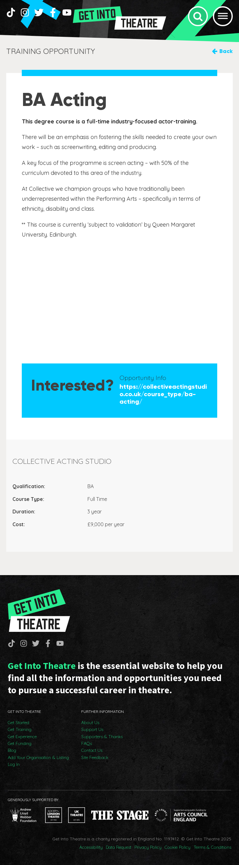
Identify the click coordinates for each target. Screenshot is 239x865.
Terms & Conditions (212, 847)
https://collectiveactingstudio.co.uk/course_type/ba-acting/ (163, 394)
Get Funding (19, 743)
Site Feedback (94, 757)
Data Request (118, 847)
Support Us (92, 729)
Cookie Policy (177, 847)
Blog (12, 750)
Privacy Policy (148, 847)
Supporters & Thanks (102, 736)
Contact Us (91, 750)
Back (226, 51)
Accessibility (91, 847)
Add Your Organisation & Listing (38, 757)
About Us (90, 722)
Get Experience (22, 736)
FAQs (86, 743)
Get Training (19, 729)
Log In (14, 764)
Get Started (18, 722)
